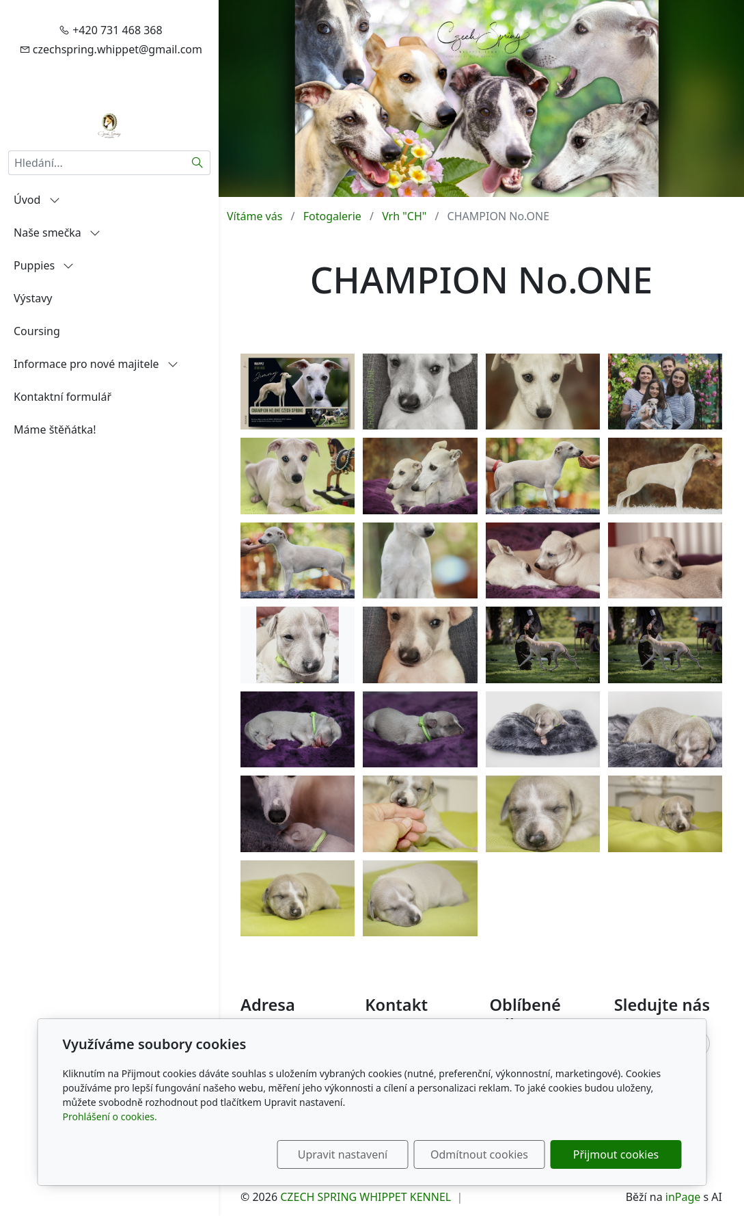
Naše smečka (57, 232)
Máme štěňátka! (55, 429)
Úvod (37, 199)
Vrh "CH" (404, 216)
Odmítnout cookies (479, 1154)
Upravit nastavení (342, 1154)
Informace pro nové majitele (96, 363)
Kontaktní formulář (62, 396)
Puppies (44, 265)
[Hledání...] (96, 162)
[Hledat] (197, 162)
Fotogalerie (332, 216)
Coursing (37, 331)
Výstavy (33, 298)
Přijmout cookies (616, 1154)
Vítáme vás (254, 216)
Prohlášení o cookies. (110, 1116)
